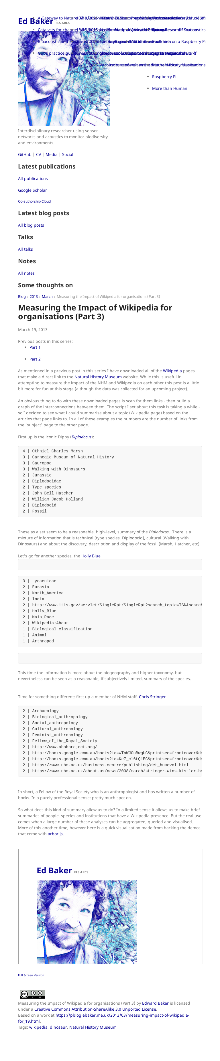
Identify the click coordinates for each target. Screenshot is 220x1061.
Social (67, 154)
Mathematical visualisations (179, 65)
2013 (34, 296)
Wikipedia (172, 370)
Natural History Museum (98, 376)
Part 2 (35, 359)
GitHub (25, 154)
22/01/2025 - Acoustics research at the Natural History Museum (137, 65)
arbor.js (55, 833)
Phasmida (161, 41)
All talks (25, 249)
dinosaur (58, 1027)
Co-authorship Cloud (34, 201)
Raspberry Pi (164, 76)
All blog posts (31, 225)
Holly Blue (91, 556)
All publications (33, 178)
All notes (26, 273)
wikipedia (38, 1027)
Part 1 (35, 347)
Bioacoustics (164, 18)
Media (52, 154)
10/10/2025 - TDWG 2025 (100, 18)
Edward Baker (155, 1003)
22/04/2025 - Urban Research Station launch (119, 41)
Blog (22, 296)
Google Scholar (32, 190)
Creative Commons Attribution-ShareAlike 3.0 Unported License (95, 1009)
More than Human (169, 88)
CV (38, 154)
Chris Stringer (152, 696)
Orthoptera (163, 29)
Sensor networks (168, 53)
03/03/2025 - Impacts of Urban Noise (111, 53)
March (47, 296)
